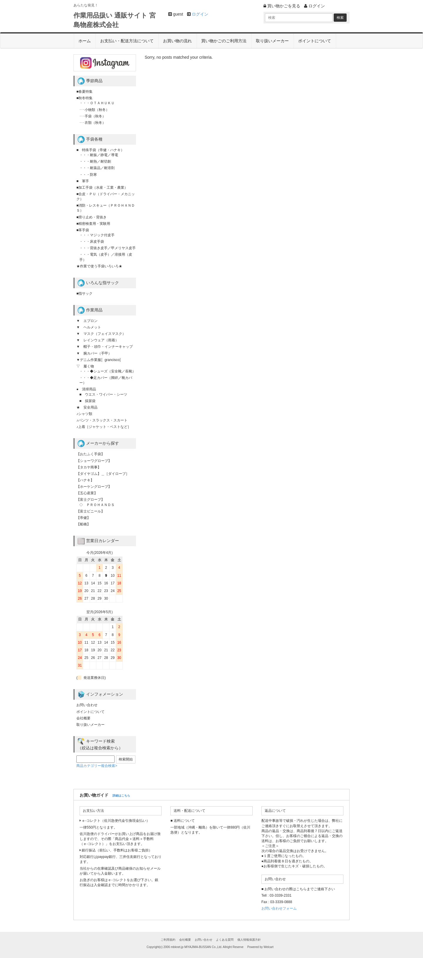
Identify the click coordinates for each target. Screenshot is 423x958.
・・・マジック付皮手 (97, 235)
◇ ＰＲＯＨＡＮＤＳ (97, 505)
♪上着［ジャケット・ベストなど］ (103, 427)
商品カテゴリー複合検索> (96, 766)
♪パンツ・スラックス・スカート (101, 420)
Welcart (268, 947)
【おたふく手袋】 (90, 454)
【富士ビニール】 (90, 511)
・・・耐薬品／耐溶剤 (97, 168)
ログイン (200, 14)
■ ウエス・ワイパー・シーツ (103, 394)
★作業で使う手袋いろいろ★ (99, 266)
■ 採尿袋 (87, 401)
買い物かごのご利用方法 (223, 40)
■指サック (84, 293)
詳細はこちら (121, 795)
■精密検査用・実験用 (93, 224)
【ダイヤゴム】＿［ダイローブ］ (102, 474)
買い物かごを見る (281, 6)
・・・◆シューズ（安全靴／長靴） (107, 371)
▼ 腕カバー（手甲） (94, 353)
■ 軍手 (82, 181)
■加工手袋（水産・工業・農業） (102, 187)
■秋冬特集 (84, 98)
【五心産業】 (87, 493)
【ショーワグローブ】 (94, 461)
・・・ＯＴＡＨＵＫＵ (97, 103)
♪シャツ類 (84, 414)
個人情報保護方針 (249, 939)
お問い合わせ (87, 705)
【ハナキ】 (85, 480)
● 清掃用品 (86, 389)
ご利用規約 (168, 939)
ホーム (84, 40)
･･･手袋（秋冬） (92, 116)
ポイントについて (314, 40)
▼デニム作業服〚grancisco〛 (99, 360)
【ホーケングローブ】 (94, 487)
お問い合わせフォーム (279, 908)
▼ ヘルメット (88, 327)
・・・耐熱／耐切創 (95, 161)
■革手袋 (82, 230)
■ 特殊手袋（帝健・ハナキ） (100, 150)
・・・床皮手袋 (91, 242)
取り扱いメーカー (272, 40)
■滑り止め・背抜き (91, 217)
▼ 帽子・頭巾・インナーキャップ (104, 347)
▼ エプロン (87, 321)
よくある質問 (225, 939)
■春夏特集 (84, 92)
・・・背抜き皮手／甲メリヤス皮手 (107, 248)
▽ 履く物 (85, 366)
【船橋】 (83, 524)
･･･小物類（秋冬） (94, 110)
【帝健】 (83, 518)
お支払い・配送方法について (127, 40)
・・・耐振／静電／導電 (98, 155)
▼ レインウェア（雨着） (97, 340)
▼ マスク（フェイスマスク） (101, 334)
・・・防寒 (88, 175)
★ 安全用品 (87, 407)
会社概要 (83, 718)
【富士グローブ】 (90, 499)
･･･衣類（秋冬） (92, 123)
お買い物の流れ (177, 40)
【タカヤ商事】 (88, 467)
